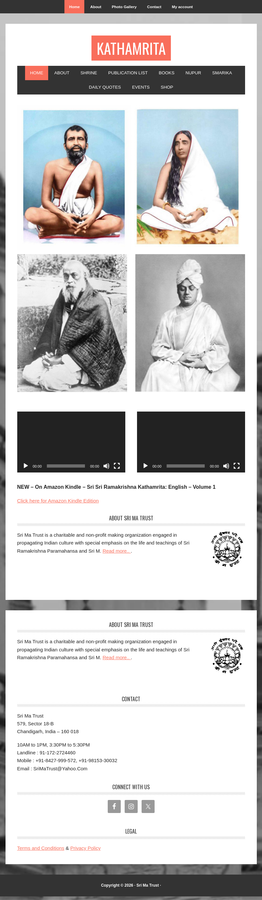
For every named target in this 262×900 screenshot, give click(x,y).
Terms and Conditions (40, 851)
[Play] (25, 469)
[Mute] (106, 469)
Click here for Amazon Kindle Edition (59, 504)
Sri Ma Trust (147, 888)
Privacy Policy (85, 851)
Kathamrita (131, 49)
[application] (71, 445)
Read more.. (117, 554)
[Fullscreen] (117, 469)
